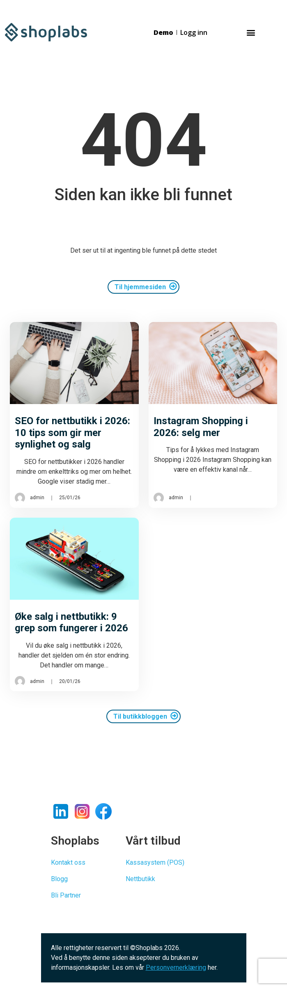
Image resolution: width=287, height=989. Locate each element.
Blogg (59, 879)
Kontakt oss (68, 862)
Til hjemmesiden (140, 287)
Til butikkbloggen (140, 716)
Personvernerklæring (176, 967)
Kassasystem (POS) (155, 862)
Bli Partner (66, 895)
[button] (250, 32)
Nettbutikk (140, 879)
